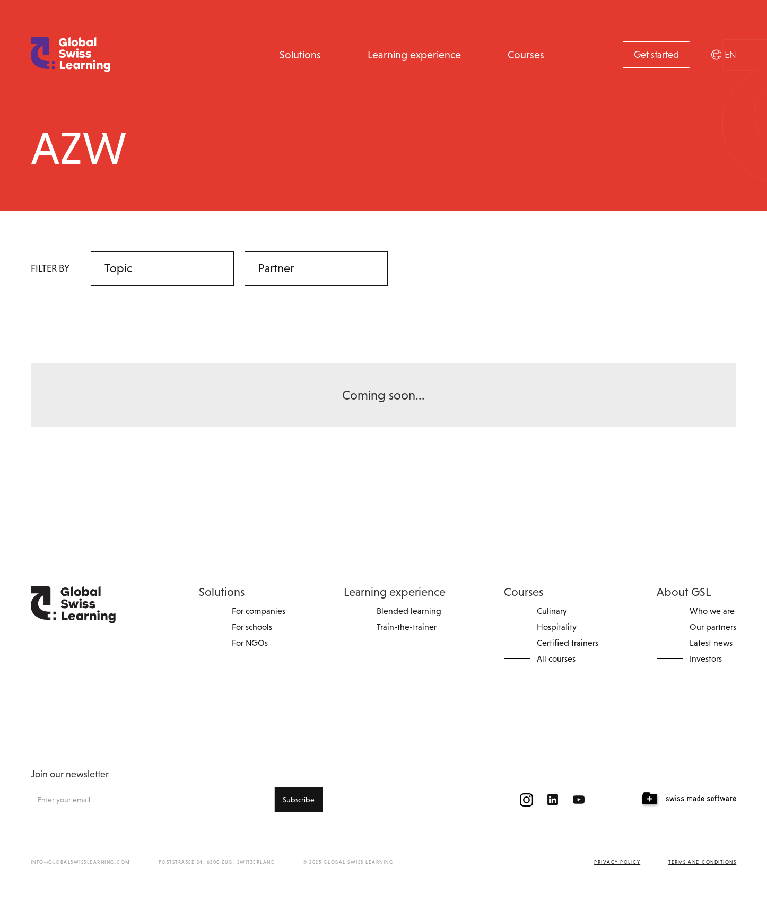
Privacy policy (617, 862)
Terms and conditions (702, 862)
